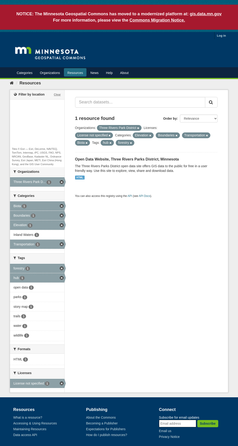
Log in (221, 35)
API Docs (144, 196)
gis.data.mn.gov (206, 14)
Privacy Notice (169, 437)
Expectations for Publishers (106, 429)
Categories (25, 73)
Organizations (50, 73)
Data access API (25, 435)
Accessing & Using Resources (35, 423)
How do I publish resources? (106, 435)
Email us (165, 431)
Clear (57, 94)
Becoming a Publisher (102, 423)
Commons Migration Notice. (157, 20)
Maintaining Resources (29, 429)
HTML (79, 177)
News (94, 73)
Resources (75, 73)
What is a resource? (27, 417)
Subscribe (208, 423)
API (130, 196)
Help (109, 73)
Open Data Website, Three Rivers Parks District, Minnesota (127, 159)
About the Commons (101, 417)
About (124, 73)
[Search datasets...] (140, 102)
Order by (170, 118)
